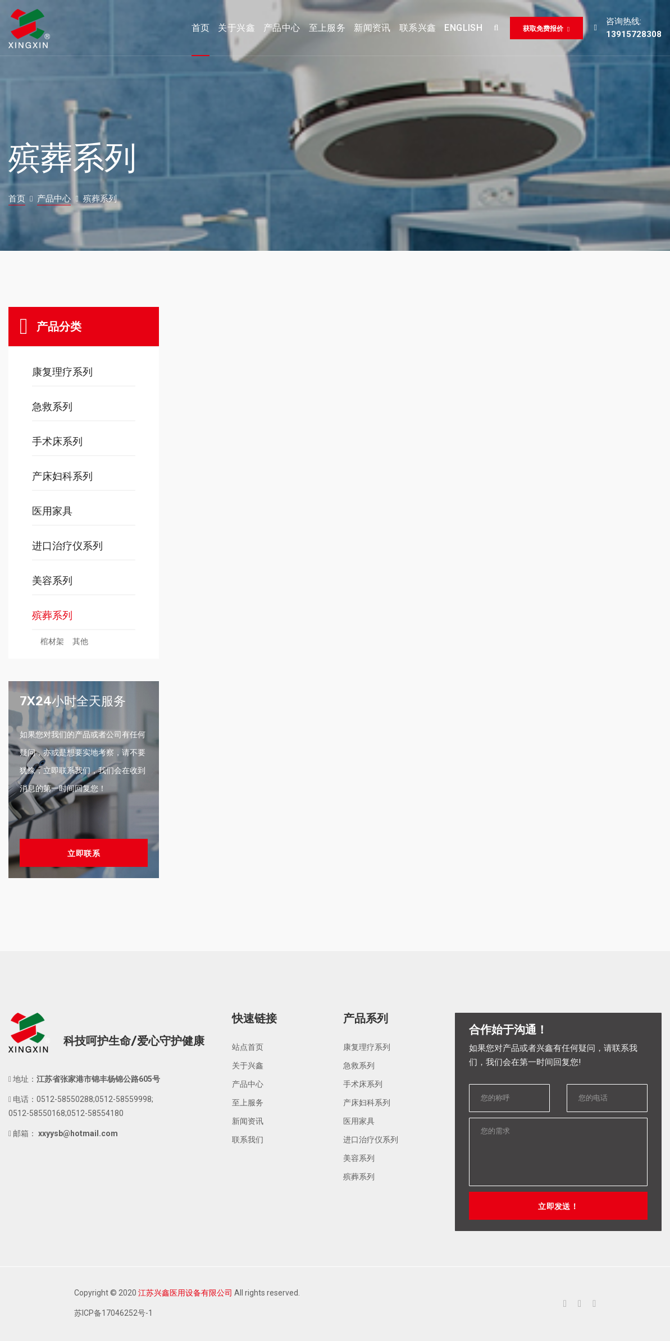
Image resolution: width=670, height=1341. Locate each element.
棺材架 (52, 641)
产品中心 (54, 199)
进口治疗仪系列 (67, 546)
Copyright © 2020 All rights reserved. (187, 1292)
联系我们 (247, 1139)
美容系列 (52, 580)
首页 (16, 199)
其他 (80, 641)
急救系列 (52, 406)
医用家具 (52, 511)
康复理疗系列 (62, 372)
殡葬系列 (52, 615)
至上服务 (247, 1102)
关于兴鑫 (247, 1065)
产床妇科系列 (62, 476)
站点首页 (247, 1047)
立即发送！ (558, 1206)
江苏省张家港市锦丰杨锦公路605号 (98, 1078)
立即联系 (83, 853)
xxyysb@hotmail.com (77, 1133)
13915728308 (634, 34)
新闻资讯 (247, 1121)
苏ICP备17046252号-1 (113, 1312)
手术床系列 (57, 441)
